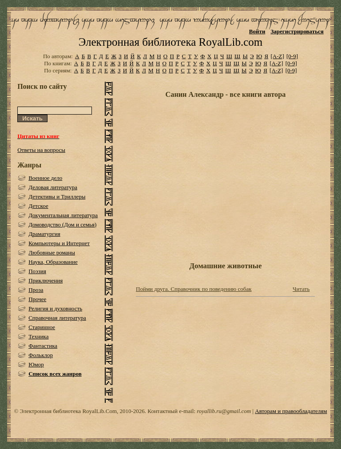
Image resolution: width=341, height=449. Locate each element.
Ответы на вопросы (41, 150)
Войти (257, 31)
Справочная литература (57, 317)
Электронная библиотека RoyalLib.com (170, 42)
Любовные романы (51, 252)
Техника (38, 336)
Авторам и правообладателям (291, 411)
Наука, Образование (53, 261)
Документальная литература (63, 215)
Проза (35, 289)
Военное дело (45, 178)
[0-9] (292, 56)
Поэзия (37, 271)
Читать (301, 289)
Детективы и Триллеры (56, 196)
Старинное (41, 327)
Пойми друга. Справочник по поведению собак (194, 289)
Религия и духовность (55, 308)
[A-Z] (277, 56)
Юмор (36, 364)
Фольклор (40, 355)
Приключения (45, 280)
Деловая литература (52, 187)
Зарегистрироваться (296, 31)
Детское (38, 206)
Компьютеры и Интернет (59, 243)
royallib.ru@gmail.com (224, 411)
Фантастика (42, 345)
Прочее (37, 299)
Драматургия (44, 233)
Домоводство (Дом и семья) (62, 224)
